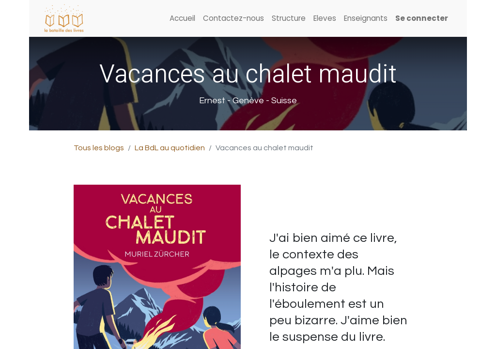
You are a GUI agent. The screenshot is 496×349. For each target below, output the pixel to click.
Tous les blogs (99, 148)
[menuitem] (182, 18)
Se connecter (421, 18)
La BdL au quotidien (170, 148)
